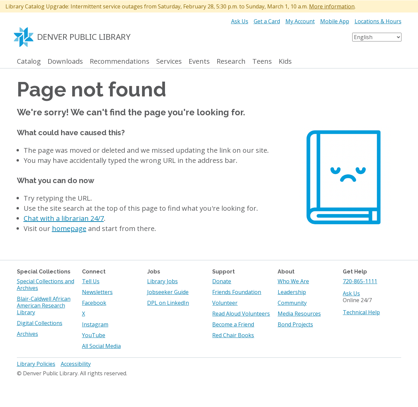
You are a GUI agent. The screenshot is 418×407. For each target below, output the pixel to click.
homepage (69, 228)
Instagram (95, 324)
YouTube (93, 335)
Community (292, 303)
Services (169, 61)
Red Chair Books (233, 335)
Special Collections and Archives (45, 285)
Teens (262, 61)
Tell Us (91, 281)
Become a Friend (233, 324)
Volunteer (225, 303)
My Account (300, 21)
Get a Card (267, 21)
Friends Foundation (236, 292)
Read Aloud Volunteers (241, 313)
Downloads (65, 61)
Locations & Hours (378, 21)
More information (332, 6)
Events (199, 61)
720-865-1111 (360, 281)
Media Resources (299, 313)
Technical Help (361, 312)
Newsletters (97, 292)
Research (231, 61)
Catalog (29, 61)
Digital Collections (39, 323)
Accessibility (76, 364)
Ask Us (239, 21)
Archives (27, 334)
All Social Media (101, 346)
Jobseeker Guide (168, 292)
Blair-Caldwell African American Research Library (44, 305)
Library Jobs (162, 281)
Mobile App (334, 21)
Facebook (94, 303)
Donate (221, 281)
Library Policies (36, 364)
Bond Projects (295, 324)
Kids (285, 61)
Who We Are (293, 281)
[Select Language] (376, 37)
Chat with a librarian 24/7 (64, 218)
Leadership (292, 292)
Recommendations (119, 61)
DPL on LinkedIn (168, 303)
